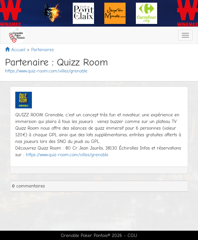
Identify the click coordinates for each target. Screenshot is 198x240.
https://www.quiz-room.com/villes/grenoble (46, 71)
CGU (132, 235)
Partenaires (42, 50)
